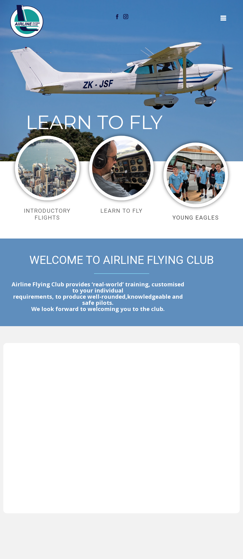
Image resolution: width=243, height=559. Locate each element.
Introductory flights (47, 214)
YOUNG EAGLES (195, 217)
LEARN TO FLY (96, 122)
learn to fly (121, 210)
